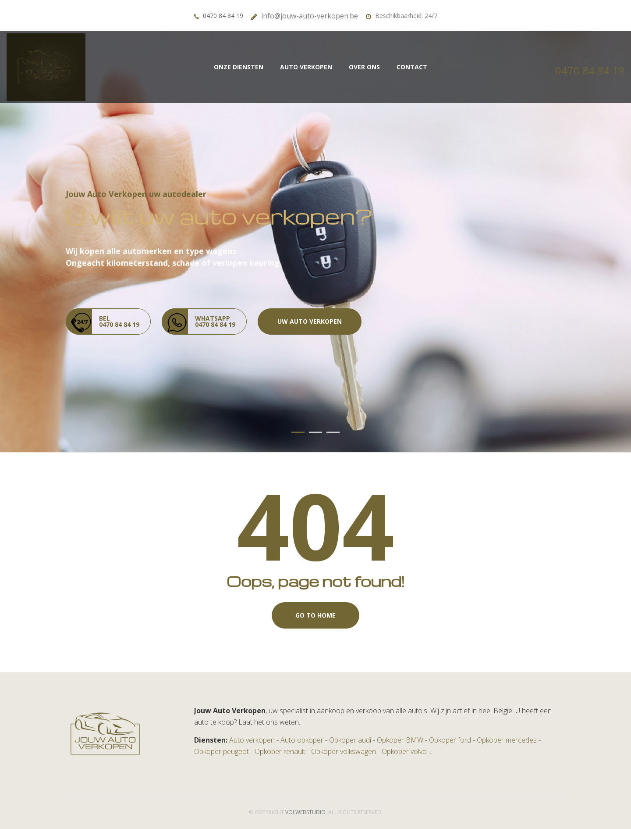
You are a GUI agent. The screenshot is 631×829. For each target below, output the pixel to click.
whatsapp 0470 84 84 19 (198, 321)
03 (333, 432)
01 (298, 432)
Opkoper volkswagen (343, 751)
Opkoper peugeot (221, 751)
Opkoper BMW (400, 740)
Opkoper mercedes (507, 740)
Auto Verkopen (306, 67)
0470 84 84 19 (223, 15)
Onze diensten (238, 67)
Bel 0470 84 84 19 (102, 321)
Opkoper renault (280, 751)
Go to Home (315, 615)
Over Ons (364, 67)
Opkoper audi (350, 740)
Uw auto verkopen (309, 321)
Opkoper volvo (404, 751)
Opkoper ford (450, 740)
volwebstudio (305, 812)
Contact (412, 67)
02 (315, 432)
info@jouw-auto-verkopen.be (309, 16)
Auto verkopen (252, 740)
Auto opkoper (301, 740)
